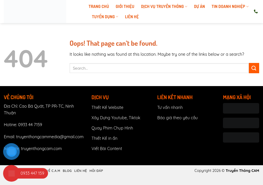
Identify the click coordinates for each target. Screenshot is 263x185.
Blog (67, 171)
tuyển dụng (105, 16)
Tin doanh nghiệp (230, 6)
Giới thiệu (125, 6)
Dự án (199, 6)
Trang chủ (99, 6)
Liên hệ (132, 16)
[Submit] (254, 68)
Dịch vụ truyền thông (164, 6)
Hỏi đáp (96, 171)
